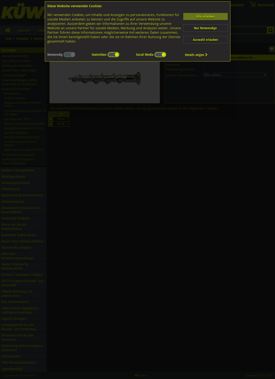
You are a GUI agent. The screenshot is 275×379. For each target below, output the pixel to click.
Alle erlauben (205, 16)
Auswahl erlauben (205, 39)
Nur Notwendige (205, 28)
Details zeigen (196, 54)
